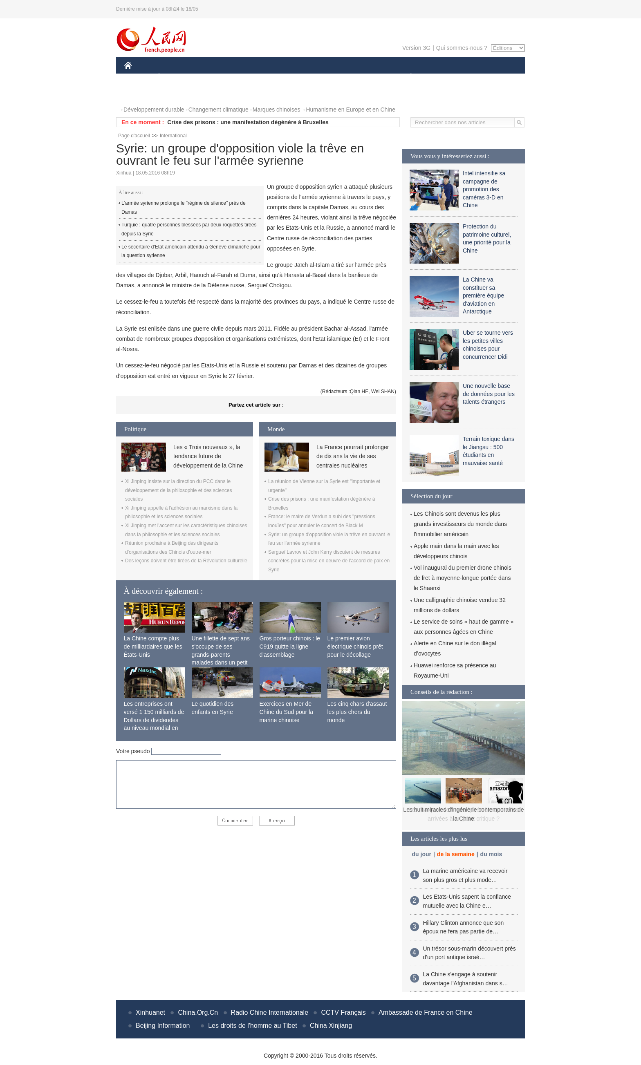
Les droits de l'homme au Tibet (252, 1025)
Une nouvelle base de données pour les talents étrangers (489, 394)
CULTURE (318, 77)
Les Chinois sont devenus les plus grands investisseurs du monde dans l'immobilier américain (460, 523)
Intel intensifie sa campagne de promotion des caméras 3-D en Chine (484, 189)
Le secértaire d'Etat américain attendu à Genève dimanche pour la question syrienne (190, 251)
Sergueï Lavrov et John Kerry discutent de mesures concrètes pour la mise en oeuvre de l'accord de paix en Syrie (329, 561)
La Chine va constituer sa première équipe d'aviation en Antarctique (483, 295)
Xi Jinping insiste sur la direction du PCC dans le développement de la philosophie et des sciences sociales (178, 490)
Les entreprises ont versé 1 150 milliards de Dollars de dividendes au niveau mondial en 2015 (154, 719)
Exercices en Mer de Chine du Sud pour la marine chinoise (287, 711)
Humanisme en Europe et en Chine (350, 109)
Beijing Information (163, 1025)
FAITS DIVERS (362, 77)
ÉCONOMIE (174, 77)
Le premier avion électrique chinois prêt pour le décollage (355, 646)
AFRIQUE (245, 77)
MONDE (211, 77)
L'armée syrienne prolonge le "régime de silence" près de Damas (183, 207)
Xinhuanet (150, 1012)
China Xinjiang (331, 1025)
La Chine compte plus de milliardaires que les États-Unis (153, 646)
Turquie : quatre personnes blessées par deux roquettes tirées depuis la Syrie (188, 229)
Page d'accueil (134, 136)
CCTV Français (343, 1012)
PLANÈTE (406, 77)
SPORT (439, 77)
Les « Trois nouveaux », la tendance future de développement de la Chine (208, 456)
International (173, 136)
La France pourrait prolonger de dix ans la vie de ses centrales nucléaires (352, 456)
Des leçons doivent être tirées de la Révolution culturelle (186, 561)
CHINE (138, 77)
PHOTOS (141, 93)
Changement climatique (218, 109)
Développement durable (153, 109)
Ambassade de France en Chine (425, 1012)
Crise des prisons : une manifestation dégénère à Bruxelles (247, 122)
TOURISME (474, 77)
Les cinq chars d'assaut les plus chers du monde (357, 711)
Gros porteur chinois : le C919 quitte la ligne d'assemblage (290, 646)
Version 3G (416, 48)
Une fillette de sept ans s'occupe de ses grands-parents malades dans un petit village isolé (221, 654)
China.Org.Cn (198, 1012)
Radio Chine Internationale (269, 1012)
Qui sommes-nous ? (461, 48)
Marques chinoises (276, 109)
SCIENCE (281, 77)
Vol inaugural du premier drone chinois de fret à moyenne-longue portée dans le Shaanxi (462, 577)
